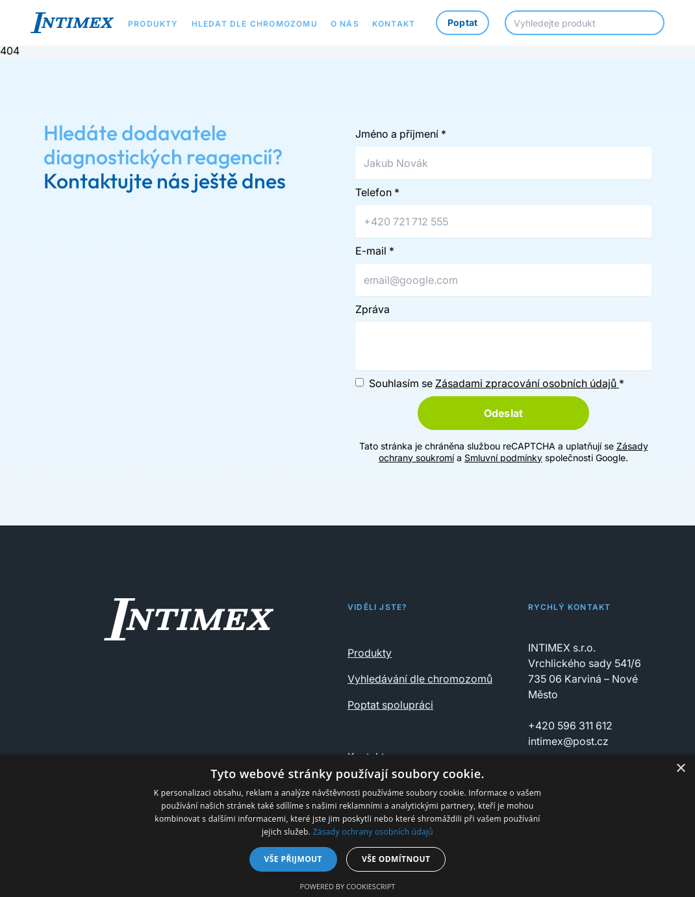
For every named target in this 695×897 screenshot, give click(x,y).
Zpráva (372, 309)
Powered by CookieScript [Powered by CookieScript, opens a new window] (348, 886)
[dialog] (347, 826)
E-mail (374, 250)
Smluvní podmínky (503, 457)
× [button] (680, 769)
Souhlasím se (496, 383)
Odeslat (503, 413)
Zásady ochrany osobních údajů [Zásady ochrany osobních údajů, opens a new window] (373, 831)
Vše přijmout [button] (293, 859)
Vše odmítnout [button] (396, 859)
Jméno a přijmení (400, 133)
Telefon (377, 192)
